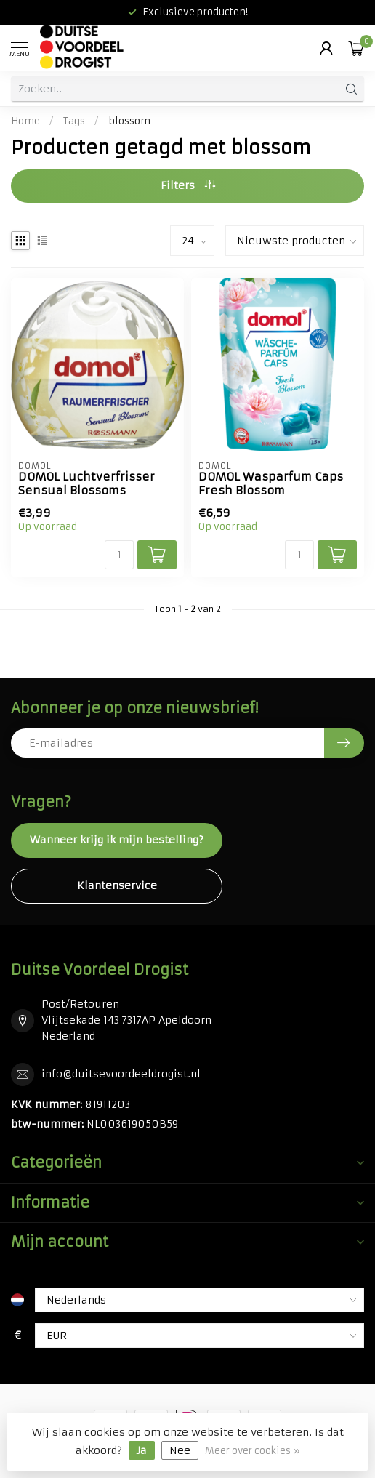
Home (25, 121)
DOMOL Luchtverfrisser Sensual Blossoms (86, 483)
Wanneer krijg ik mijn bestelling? (116, 839)
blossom (129, 121)
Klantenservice (117, 885)
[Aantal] (119, 554)
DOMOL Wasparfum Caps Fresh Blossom (270, 483)
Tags (74, 121)
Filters (188, 185)
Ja (142, 1450)
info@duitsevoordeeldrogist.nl (121, 1073)
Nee (179, 1450)
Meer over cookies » (252, 1450)
